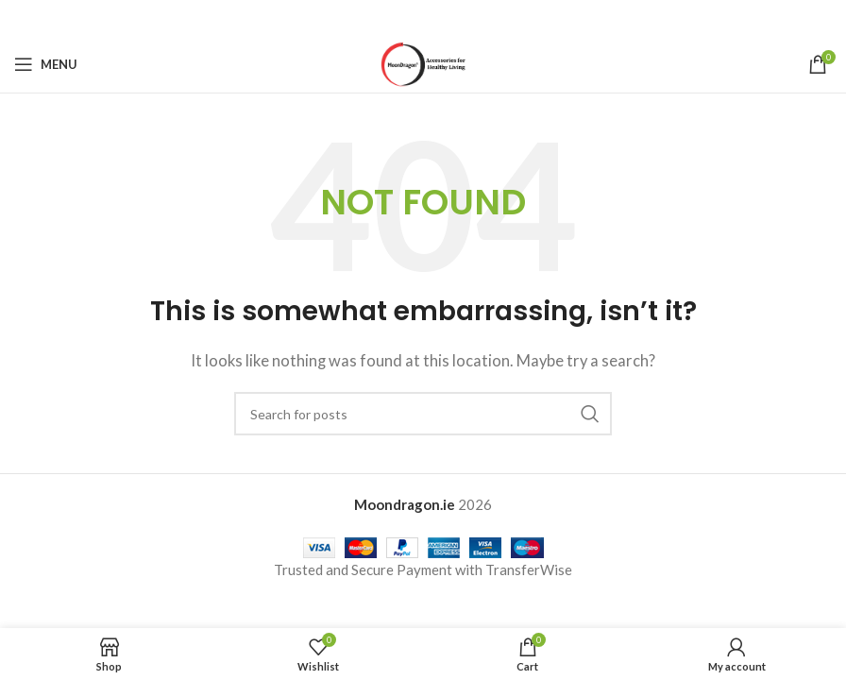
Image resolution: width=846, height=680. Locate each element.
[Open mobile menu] (46, 64)
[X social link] (398, 18)
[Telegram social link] (470, 18)
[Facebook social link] (375, 18)
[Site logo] (423, 62)
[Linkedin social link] (446, 18)
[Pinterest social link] (423, 18)
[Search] (423, 413)
